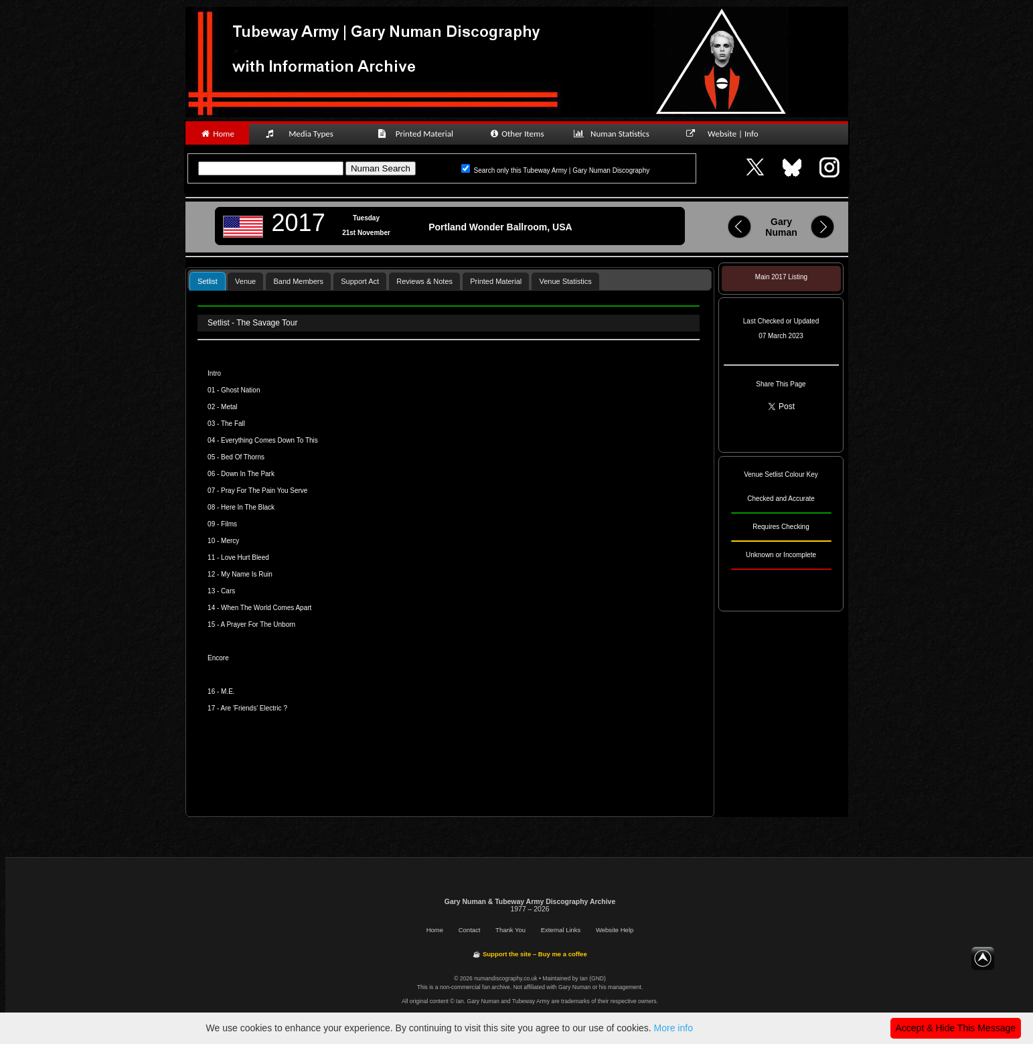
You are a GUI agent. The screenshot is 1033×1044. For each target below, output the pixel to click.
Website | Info (727, 134)
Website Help (614, 930)
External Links (561, 930)
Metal (229, 407)
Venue (245, 281)
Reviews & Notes (424, 281)
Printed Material (417, 134)
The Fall (233, 423)
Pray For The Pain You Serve (264, 490)
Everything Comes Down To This (269, 440)
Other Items (516, 134)
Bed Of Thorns (242, 457)
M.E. (228, 691)
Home (217, 134)
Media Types (305, 134)
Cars (228, 591)
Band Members (298, 281)
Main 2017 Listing (781, 277)
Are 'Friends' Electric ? (254, 708)
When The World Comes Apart (266, 607)
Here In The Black (247, 507)
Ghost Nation (240, 390)
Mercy (230, 540)
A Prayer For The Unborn (258, 624)
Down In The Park (247, 473)
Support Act (360, 281)
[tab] (207, 281)
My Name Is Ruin (246, 574)
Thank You (510, 930)
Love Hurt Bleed (245, 557)
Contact (470, 930)
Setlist (207, 281)
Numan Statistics (614, 134)
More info (673, 1028)
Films (229, 524)
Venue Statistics (565, 281)
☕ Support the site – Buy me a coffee (529, 954)
